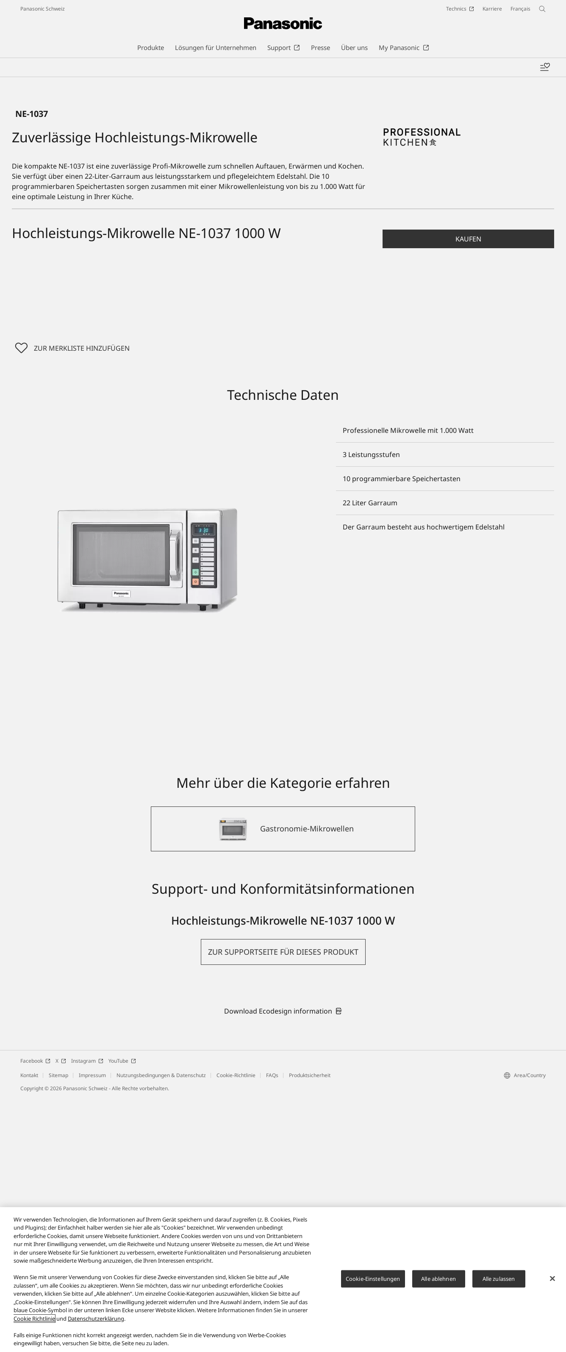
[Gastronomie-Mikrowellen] (283, 1082)
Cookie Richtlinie (34, 1318)
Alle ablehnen (438, 1279)
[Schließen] (552, 1278)
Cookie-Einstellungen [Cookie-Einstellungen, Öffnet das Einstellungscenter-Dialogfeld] (373, 1279)
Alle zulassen (499, 1279)
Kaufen (468, 492)
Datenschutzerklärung (96, 1318)
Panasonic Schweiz (42, 8)
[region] (283, 1279)
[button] (468, 492)
